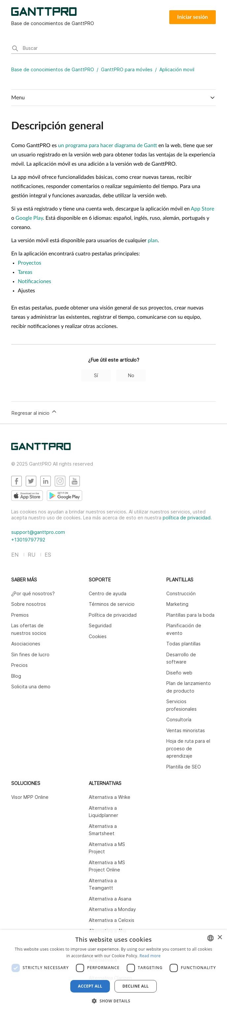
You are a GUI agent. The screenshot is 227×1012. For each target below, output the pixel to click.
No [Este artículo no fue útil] (131, 375)
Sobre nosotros (28, 604)
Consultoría (178, 719)
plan (153, 240)
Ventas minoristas (185, 730)
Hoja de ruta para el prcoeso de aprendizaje (188, 748)
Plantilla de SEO (183, 766)
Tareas (25, 272)
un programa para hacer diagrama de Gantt (107, 145)
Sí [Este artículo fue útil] (96, 375)
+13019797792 (28, 540)
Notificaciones (34, 281)
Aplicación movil (176, 69)
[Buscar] (113, 49)
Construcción (181, 593)
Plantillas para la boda (190, 615)
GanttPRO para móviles (126, 69)
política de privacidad (187, 517)
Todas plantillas (183, 643)
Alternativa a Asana (110, 898)
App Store (202, 209)
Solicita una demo (30, 686)
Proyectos (29, 263)
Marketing (177, 604)
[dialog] (113, 971)
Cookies (98, 636)
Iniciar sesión (192, 17)
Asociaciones (25, 643)
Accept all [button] (90, 986)
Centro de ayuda (107, 593)
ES (48, 554)
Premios (20, 615)
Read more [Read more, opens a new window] (150, 956)
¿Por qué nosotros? (33, 593)
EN (14, 554)
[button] (113, 1000)
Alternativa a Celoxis (111, 920)
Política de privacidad (113, 615)
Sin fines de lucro (30, 654)
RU (31, 554)
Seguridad (100, 625)
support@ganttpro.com (38, 532)
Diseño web (179, 672)
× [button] (219, 937)
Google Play (29, 218)
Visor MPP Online (30, 797)
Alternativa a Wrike (109, 797)
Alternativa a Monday (112, 909)
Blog (16, 676)
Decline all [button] (135, 986)
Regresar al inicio (34, 412)
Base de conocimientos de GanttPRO (52, 69)
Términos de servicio (112, 604)
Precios (19, 665)
